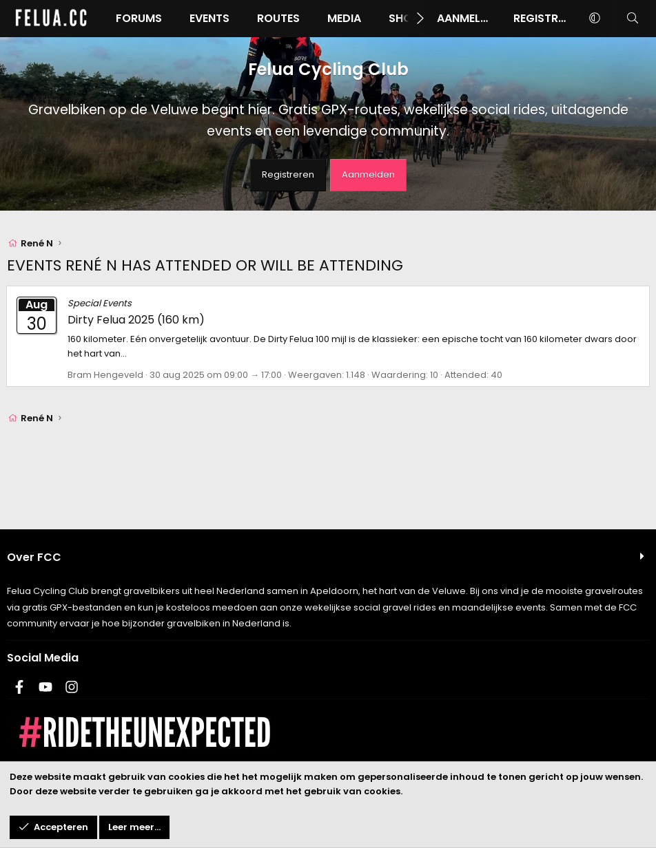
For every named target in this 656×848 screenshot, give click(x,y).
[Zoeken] (632, 18)
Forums (139, 18)
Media (344, 18)
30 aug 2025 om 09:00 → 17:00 (216, 374)
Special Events (100, 303)
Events (209, 18)
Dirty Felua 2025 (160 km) (136, 320)
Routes (278, 18)
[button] (594, 18)
